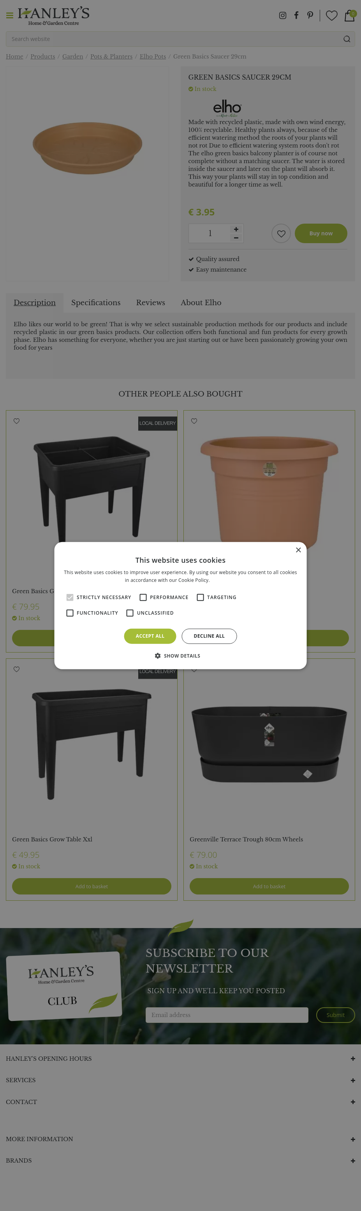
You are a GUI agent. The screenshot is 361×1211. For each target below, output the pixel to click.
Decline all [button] (209, 636)
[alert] (180, 605)
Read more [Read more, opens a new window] (223, 580)
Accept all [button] (150, 636)
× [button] (298, 550)
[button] (181, 656)
